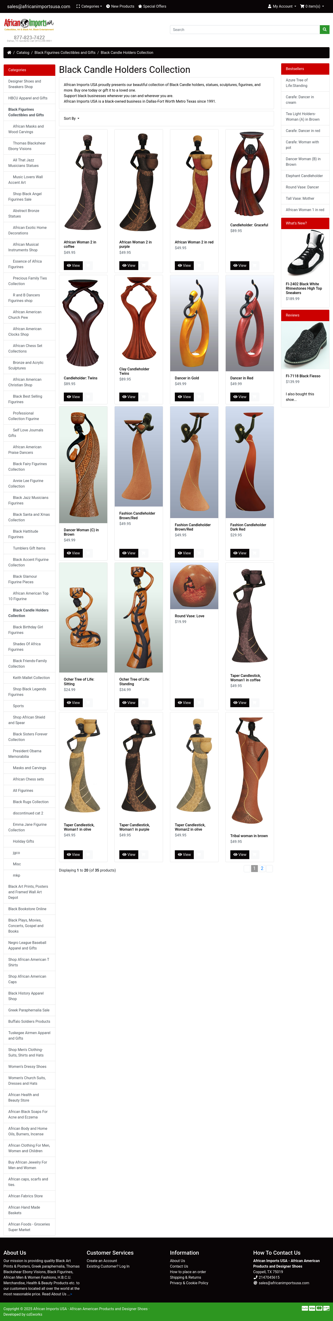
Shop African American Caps (27, 979)
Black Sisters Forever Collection (27, 737)
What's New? (296, 223)
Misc (15, 864)
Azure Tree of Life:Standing (297, 83)
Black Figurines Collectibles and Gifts (65, 52)
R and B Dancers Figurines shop (24, 298)
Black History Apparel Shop (26, 996)
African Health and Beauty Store (23, 1098)
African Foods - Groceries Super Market (29, 1227)
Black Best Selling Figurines (25, 399)
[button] (281, 6)
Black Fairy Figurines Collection (27, 467)
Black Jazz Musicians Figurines (28, 500)
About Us (177, 1261)
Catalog (23, 52)
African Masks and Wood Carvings (26, 129)
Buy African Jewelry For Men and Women (27, 1165)
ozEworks (34, 1314)
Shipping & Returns (185, 1277)
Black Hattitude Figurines (23, 534)
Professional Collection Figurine (23, 416)
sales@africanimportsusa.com (38, 6)
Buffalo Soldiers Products (29, 1021)
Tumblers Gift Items (28, 548)
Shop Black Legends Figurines (27, 692)
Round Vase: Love (189, 616)
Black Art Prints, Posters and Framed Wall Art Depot (28, 892)
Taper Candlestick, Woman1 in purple (134, 827)
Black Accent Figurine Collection (28, 562)
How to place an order (188, 1272)
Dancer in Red (241, 378)
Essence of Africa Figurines (25, 264)
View (73, 265)
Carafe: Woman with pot (302, 145)
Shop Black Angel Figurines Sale (25, 197)
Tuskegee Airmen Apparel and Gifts (29, 1036)
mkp (15, 875)
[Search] (245, 29)
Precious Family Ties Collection (27, 281)
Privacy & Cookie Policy (189, 1283)
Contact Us (179, 1266)
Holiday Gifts (22, 841)
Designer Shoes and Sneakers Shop (24, 84)
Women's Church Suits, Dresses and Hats (27, 1081)
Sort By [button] (70, 118)
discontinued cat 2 (26, 813)
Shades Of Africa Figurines (24, 647)
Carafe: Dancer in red (303, 131)
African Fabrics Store (25, 1196)
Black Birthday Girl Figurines (25, 630)
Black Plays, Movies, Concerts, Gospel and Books (25, 926)
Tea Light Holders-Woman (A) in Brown (303, 117)
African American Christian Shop (24, 382)
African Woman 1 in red (305, 210)
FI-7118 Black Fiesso (303, 376)
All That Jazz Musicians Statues (23, 163)
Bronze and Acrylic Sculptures (25, 365)
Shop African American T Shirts (28, 962)
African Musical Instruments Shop (23, 247)
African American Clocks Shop (24, 332)
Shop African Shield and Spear (26, 720)
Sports (17, 706)
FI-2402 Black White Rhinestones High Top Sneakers (304, 288)
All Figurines (21, 790)
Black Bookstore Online (27, 909)
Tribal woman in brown (249, 836)
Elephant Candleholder (304, 176)
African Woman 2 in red (194, 242)
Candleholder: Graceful (249, 225)
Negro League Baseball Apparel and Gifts (27, 945)
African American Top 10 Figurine (28, 596)
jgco (15, 853)
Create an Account (102, 1261)
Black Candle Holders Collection (127, 52)
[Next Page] (269, 868)
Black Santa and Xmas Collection (29, 517)
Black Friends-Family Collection (27, 664)
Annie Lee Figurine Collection (25, 483)
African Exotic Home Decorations (27, 230)
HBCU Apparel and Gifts (27, 98)
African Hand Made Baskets (24, 1210)
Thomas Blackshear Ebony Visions (27, 146)
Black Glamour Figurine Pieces (22, 579)
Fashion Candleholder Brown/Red (137, 515)
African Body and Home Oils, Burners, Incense (27, 1131)
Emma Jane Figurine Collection (27, 827)
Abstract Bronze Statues (23, 213)
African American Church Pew (24, 315)
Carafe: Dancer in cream (300, 100)
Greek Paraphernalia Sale (28, 1010)
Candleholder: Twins (80, 378)
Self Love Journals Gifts (25, 433)
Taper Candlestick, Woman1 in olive (79, 827)
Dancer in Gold (187, 378)
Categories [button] (87, 6)
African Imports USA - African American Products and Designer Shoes (90, 1309)
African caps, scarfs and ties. (28, 1182)
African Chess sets (27, 779)
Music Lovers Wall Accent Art (25, 180)
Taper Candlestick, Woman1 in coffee (245, 677)
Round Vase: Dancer (302, 187)
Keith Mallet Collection (30, 678)
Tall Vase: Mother (300, 198)
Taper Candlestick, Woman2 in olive (190, 827)
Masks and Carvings (28, 768)
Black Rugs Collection (29, 802)
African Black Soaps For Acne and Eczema (28, 1114)
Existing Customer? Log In (108, 1266)
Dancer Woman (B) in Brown (303, 162)
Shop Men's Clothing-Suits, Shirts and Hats (25, 1052)
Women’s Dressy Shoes (27, 1066)
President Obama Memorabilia (24, 754)
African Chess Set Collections (25, 348)
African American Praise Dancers (24, 450)
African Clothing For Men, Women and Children (29, 1148)
